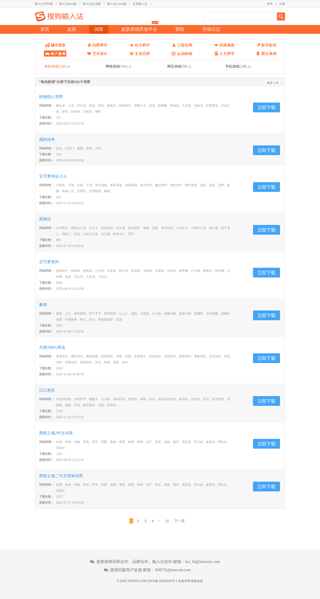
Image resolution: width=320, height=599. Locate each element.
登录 (270, 4)
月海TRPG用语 (52, 347)
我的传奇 (47, 139)
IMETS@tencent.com (173, 570)
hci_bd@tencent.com (202, 561)
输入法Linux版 (116, 4)
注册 (282, 4)
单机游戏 (55, 66)
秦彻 (43, 305)
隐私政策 (197, 581)
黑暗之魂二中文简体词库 (61, 476)
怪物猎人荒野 (51, 97)
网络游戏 (116, 66)
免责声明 (184, 581)
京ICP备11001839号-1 (162, 581)
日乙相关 (47, 390)
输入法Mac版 (67, 4)
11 (167, 521)
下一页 (179, 521)
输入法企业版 (92, 4)
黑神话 (45, 219)
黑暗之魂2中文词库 (56, 433)
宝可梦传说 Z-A (53, 176)
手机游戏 (236, 66)
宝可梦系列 (49, 262)
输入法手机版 (44, 4)
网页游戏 (177, 66)
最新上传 (273, 83)
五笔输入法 (140, 4)
